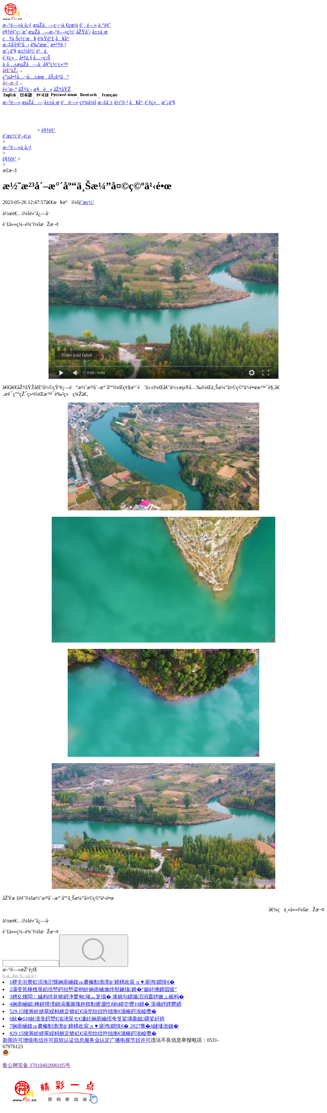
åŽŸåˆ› (83, 31)
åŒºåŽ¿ (11, 70)
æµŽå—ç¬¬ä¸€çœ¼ (55, 25)
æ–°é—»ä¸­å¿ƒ (17, 25)
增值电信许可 (38, 1040)
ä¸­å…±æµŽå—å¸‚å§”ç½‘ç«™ (35, 64)
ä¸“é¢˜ (104, 25)
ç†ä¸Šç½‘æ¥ (19, 38)
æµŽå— (32, 102)
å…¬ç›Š (41, 57)
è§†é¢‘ (49, 130)
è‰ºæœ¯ (40, 44)
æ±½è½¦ (26, 51)
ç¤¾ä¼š (88, 102)
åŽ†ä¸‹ (25, 89)
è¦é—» (88, 25)
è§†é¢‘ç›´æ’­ (15, 31)
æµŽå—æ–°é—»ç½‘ (51, 31)
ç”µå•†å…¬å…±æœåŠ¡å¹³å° (36, 76)
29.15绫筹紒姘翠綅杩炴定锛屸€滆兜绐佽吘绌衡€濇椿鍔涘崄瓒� (84, 1011)
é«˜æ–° (10, 89)
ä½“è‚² (121, 102)
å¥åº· (63, 38)
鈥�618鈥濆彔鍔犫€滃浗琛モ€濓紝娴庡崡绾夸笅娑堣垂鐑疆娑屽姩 (88, 1018)
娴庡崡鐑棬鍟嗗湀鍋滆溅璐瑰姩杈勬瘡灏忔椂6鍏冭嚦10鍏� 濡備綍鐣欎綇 (96, 1004)
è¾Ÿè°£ (46, 38)
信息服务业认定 (92, 1040)
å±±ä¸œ (100, 31)
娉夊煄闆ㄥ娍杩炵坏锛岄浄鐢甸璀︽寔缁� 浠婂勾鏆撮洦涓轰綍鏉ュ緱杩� (98, 996)
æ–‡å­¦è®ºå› (16, 44)
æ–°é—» (11, 102)
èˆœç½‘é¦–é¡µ (17, 136)
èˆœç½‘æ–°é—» (19, 130)
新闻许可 (13, 1040)
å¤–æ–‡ (11, 83)
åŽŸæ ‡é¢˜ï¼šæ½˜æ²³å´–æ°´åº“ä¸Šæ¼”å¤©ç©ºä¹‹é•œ (58, 898)
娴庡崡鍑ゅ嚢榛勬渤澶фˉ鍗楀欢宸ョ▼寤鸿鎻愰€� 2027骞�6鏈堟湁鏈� (95, 1026)
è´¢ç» (10, 57)
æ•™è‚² (58, 44)
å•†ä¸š (25, 57)
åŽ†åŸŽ (62, 89)
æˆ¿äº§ (9, 51)
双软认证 (64, 1040)
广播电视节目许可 (130, 1040)
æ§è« (42, 89)
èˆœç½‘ (86, 202)
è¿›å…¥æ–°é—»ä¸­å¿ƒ (19, 976)
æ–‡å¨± (105, 102)
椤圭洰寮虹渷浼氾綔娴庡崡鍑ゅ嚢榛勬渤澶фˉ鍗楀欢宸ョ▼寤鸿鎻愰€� (93, 982)
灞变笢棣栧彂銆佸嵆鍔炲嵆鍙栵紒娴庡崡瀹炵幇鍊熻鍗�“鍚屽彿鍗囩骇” (94, 989)
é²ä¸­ (42, 51)
